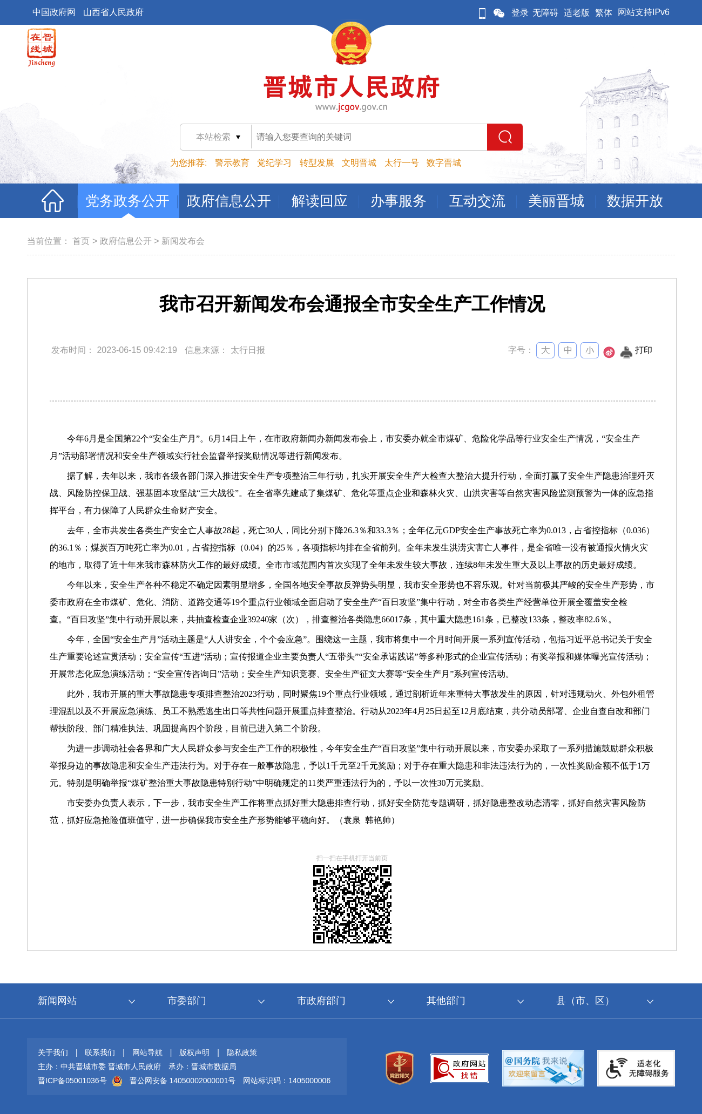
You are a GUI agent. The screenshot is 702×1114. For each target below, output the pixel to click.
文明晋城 (359, 162)
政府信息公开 (126, 241)
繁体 (603, 12)
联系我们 (100, 1052)
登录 (520, 12)
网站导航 (147, 1052)
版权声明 (194, 1052)
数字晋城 (444, 162)
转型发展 (317, 162)
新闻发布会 (183, 241)
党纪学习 (274, 162)
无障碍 (545, 12)
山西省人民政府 (113, 12)
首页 (81, 241)
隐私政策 (242, 1052)
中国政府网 (54, 12)
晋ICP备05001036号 (72, 1080)
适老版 (577, 12)
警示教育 (232, 162)
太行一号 (401, 162)
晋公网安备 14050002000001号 (183, 1080)
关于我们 (53, 1052)
